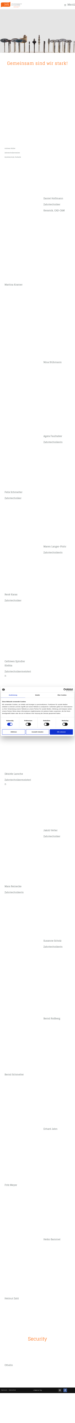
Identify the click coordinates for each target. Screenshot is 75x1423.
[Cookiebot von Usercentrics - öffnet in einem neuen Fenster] (65, 689)
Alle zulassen (61, 732)
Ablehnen (14, 732)
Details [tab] (37, 695)
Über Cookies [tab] (61, 695)
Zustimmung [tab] (13, 695)
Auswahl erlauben (37, 732)
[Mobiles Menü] (69, 4)
